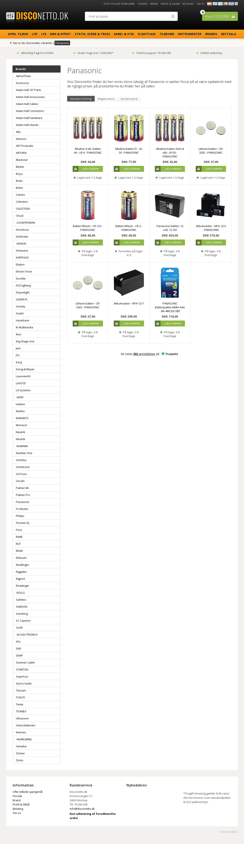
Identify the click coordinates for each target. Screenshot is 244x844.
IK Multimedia (24, 327)
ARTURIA (21, 153)
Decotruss (22, 229)
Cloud (19, 216)
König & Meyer (25, 369)
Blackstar (22, 160)
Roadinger (22, 586)
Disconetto (33, 43)
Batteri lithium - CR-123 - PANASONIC (88, 228)
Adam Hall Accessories (30, 97)
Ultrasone (22, 718)
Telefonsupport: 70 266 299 (151, 53)
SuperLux (22, 676)
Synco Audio (24, 683)
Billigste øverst (106, 98)
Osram (20, 481)
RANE (19, 537)
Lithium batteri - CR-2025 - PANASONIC (88, 305)
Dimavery (22, 250)
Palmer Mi (22, 488)
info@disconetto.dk (82, 809)
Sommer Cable (25, 662)
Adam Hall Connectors (30, 111)
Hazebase (22, 320)
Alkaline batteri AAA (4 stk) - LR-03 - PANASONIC (170, 152)
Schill (19, 627)
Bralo (19, 181)
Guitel (20, 313)
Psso (19, 530)
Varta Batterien (25, 725)
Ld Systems (23, 390)
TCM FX (20, 697)
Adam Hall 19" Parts (28, 90)
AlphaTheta (23, 76)
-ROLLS (20, 593)
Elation (20, 264)
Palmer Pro (23, 495)
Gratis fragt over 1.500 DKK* (93, 53)
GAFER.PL (22, 299)
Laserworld (23, 376)
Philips (20, 516)
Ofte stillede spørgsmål (119, 3)
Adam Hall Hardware (29, 118)
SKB (18, 648)
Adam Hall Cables (27, 104)
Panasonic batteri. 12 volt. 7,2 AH (170, 228)
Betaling (188, 3)
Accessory (22, 83)
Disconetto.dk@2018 (229, 831)
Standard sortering (81, 98)
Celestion (22, 202)
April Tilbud (18, 34)
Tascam (21, 690)
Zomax (20, 753)
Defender (22, 236)
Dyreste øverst (129, 98)
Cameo (20, 195)
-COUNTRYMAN (25, 222)
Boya (19, 174)
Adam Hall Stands (27, 125)
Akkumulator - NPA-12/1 (129, 303)
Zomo (19, 760)
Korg (19, 362)
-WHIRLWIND (24, 739)
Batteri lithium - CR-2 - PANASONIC (128, 228)
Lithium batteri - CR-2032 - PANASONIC (211, 150)
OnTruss (21, 474)
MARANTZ (22, 418)
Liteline (20, 404)
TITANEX (21, 711)
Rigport (20, 579)
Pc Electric (22, 509)
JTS (18, 355)
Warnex (21, 732)
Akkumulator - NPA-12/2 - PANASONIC (211, 228)
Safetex (21, 600)
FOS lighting (23, 285)
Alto (18, 132)
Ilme (18, 334)
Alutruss (21, 139)
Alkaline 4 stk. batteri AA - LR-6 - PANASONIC (88, 150)
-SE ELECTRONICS (27, 634)
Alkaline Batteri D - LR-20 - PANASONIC (129, 150)
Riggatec (21, 572)
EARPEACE (22, 257)
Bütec (19, 188)
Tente (19, 704)
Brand (154, 3)
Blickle (20, 167)
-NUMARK (22, 446)
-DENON (21, 243)
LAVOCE (21, 383)
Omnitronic (23, 467)
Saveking (22, 613)
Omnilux (21, 460)
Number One (24, 453)
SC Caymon (23, 620)
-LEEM (19, 397)
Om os (200, 3)
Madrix (20, 411)
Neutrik (20, 432)
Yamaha (21, 746)
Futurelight (22, 292)
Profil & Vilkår (170, 3)
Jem (18, 348)
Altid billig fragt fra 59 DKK (35, 53)
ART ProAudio (24, 146)
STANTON (22, 669)
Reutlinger (22, 565)
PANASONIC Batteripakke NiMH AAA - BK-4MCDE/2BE (170, 307)
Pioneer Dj (22, 523)
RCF (18, 544)
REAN (19, 551)
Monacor (21, 425)
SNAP (19, 655)
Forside (142, 3)
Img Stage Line (25, 341)
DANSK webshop (209, 53)
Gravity (20, 306)
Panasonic (22, 502)
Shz (18, 641)
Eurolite (21, 278)
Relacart (21, 558)
